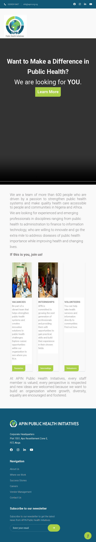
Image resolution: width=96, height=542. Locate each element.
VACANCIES (19, 301)
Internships (45, 368)
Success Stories (18, 480)
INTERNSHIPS (46, 301)
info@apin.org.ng (30, 4)
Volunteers (72, 368)
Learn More (48, 91)
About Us (14, 469)
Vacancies (18, 368)
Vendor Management (20, 492)
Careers (14, 486)
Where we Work (18, 474)
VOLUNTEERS (72, 301)
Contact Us (15, 497)
